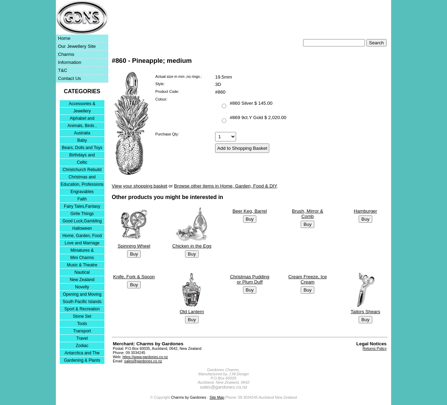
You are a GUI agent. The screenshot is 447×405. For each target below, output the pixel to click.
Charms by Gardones (188, 397)
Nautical (81, 272)
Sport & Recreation (82, 309)
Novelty (82, 287)
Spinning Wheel (134, 246)
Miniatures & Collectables (82, 251)
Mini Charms (82, 257)
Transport (82, 331)
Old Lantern (191, 311)
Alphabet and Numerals (82, 119)
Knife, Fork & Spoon (134, 276)
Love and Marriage (82, 243)
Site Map (217, 397)
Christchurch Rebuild (82, 169)
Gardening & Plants (82, 360)
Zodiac (82, 345)
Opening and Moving (82, 294)
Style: (160, 84)
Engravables (82, 191)
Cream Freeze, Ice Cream (307, 279)
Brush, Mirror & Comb (307, 213)
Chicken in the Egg (191, 246)
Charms (66, 54)
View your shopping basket (139, 186)
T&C (62, 70)
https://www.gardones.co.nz (145, 357)
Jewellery (82, 111)
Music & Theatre (82, 265)
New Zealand (82, 279)
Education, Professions (82, 184)
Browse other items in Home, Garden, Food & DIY (225, 186)
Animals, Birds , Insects (81, 126)
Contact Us (69, 78)
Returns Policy (374, 348)
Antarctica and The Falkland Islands (82, 353)
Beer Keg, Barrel (250, 211)
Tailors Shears (365, 311)
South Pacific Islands (82, 301)
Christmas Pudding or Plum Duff (250, 279)
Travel (82, 338)
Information (69, 62)
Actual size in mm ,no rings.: (178, 76)
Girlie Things (82, 213)
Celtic (82, 162)
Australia (82, 133)
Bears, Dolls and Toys (82, 147)
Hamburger (365, 211)
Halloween (82, 228)
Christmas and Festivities (81, 178)
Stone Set (82, 316)
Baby (82, 140)
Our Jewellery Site (77, 46)
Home (64, 38)
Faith (82, 199)
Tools (82, 323)
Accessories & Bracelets (82, 104)
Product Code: (167, 91)
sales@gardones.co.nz (143, 361)
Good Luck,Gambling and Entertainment (82, 221)
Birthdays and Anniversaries (82, 156)
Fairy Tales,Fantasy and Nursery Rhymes (82, 207)
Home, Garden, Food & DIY (82, 236)
